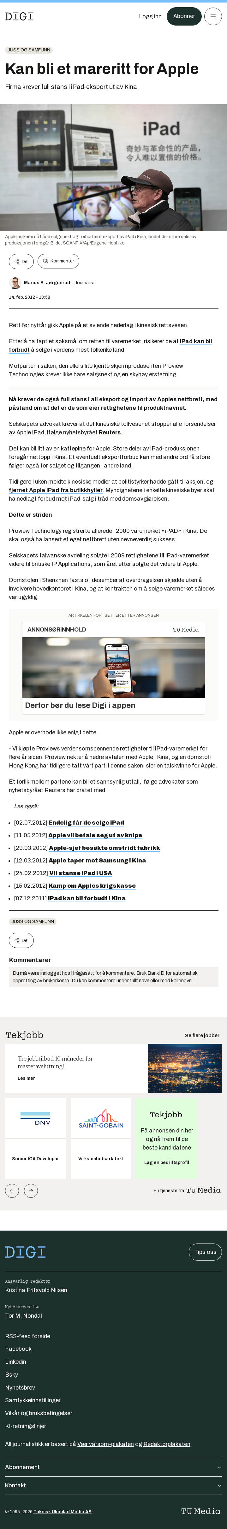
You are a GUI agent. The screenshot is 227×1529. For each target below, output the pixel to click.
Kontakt (113, 1485)
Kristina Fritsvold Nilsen (36, 1290)
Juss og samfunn (29, 50)
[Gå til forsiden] (19, 16)
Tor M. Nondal (23, 1316)
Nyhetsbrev (20, 1388)
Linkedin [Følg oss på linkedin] (15, 1362)
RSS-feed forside (27, 1336)
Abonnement (113, 1467)
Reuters (110, 432)
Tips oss (205, 1252)
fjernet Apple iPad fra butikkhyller (56, 490)
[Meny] (213, 16)
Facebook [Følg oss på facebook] (18, 1349)
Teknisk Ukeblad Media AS (62, 1511)
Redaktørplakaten (166, 1444)
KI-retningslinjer (25, 1426)
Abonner (184, 16)
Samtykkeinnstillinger (33, 1400)
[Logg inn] (150, 16)
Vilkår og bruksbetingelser (38, 1413)
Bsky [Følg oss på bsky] (11, 1375)
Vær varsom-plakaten (105, 1444)
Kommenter (58, 261)
